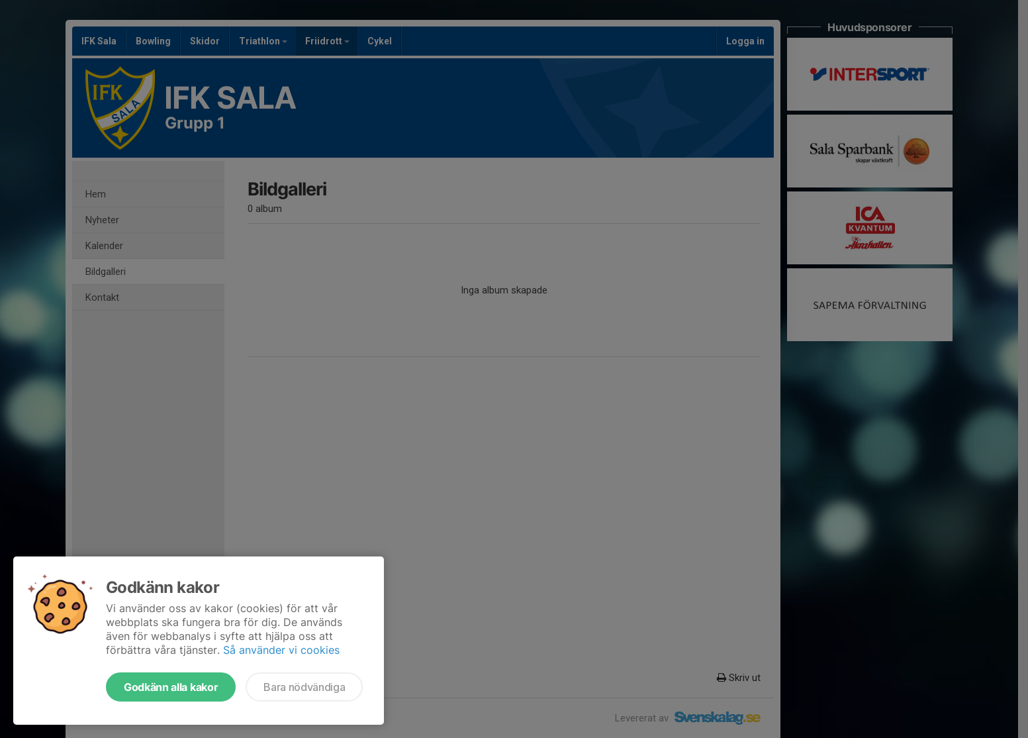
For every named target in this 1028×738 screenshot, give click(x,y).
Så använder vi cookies (281, 650)
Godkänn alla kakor (171, 687)
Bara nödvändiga (304, 687)
